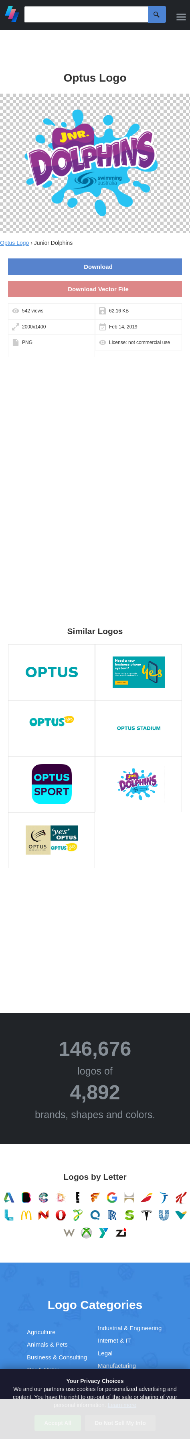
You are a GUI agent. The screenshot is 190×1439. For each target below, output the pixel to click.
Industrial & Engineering (130, 1328)
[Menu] (181, 17)
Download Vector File (98, 289)
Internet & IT (114, 1340)
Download (98, 266)
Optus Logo (14, 243)
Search (157, 14)
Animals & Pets (47, 1344)
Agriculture (41, 1332)
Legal (105, 1353)
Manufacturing (117, 1365)
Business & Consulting (57, 1357)
